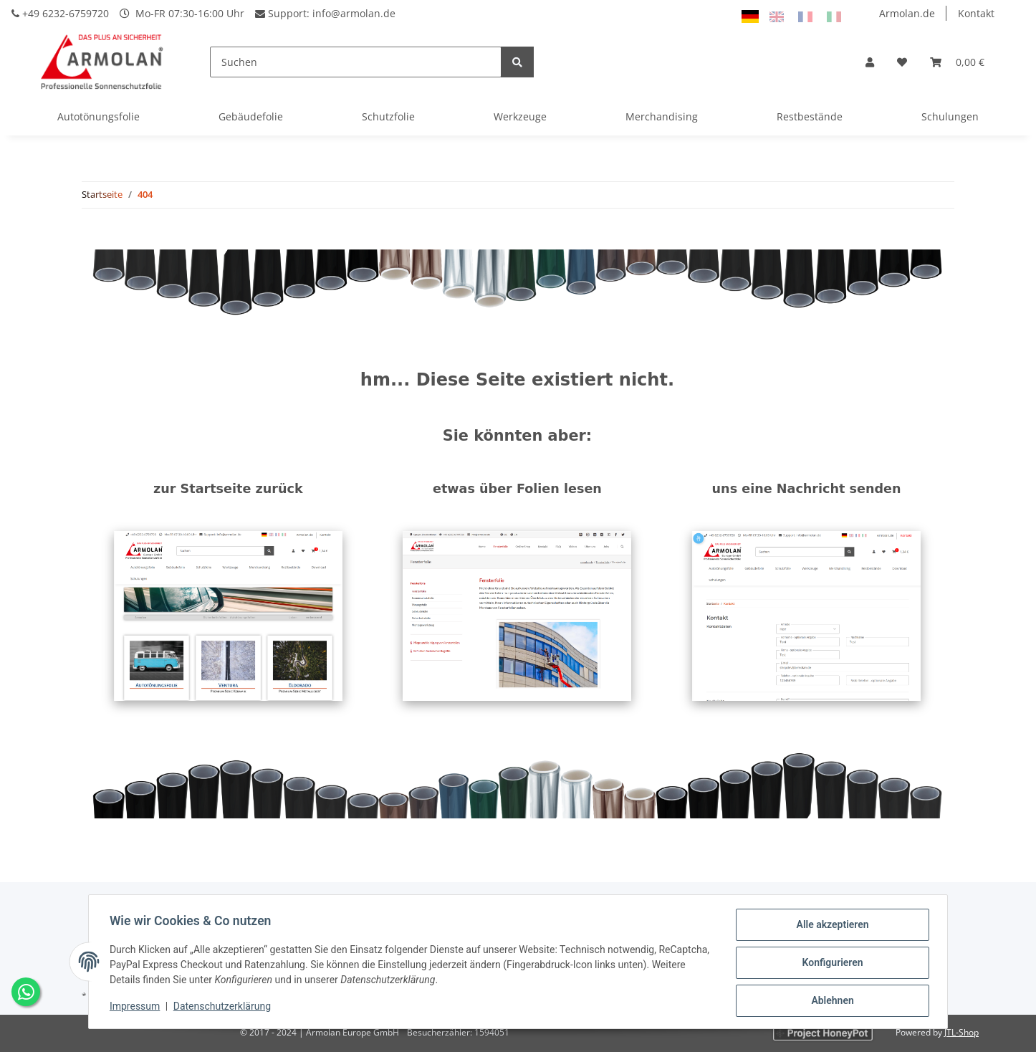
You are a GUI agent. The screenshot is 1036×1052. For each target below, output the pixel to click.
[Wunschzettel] (902, 62)
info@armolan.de (353, 13)
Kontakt (976, 13)
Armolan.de (907, 13)
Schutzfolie (388, 116)
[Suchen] (356, 62)
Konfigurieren (830, 964)
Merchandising (661, 116)
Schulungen (950, 116)
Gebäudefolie (251, 116)
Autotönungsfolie (98, 116)
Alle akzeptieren (830, 926)
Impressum (137, 1007)
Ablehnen (830, 1001)
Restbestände (810, 116)
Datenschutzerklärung (224, 1007)
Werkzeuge (520, 116)
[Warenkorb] (957, 62)
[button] (870, 62)
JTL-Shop (961, 1032)
